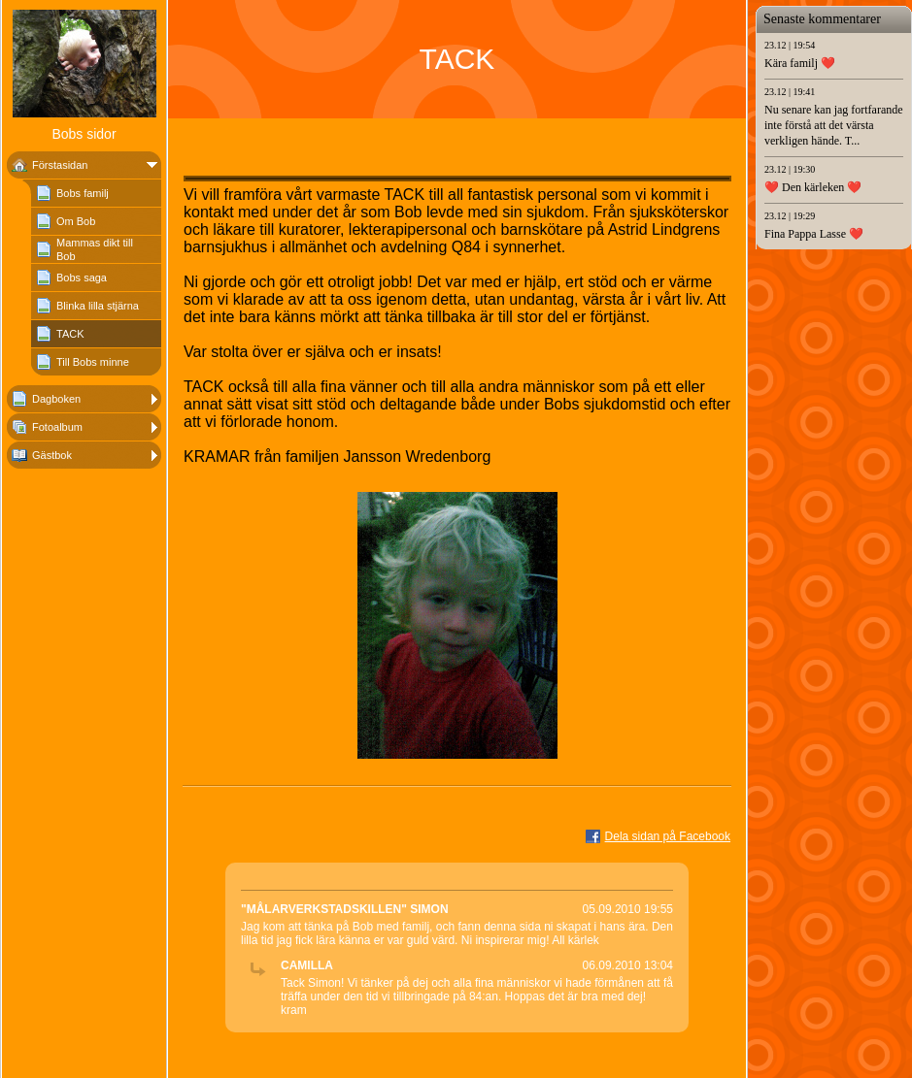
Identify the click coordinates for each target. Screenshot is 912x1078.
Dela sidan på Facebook (667, 836)
